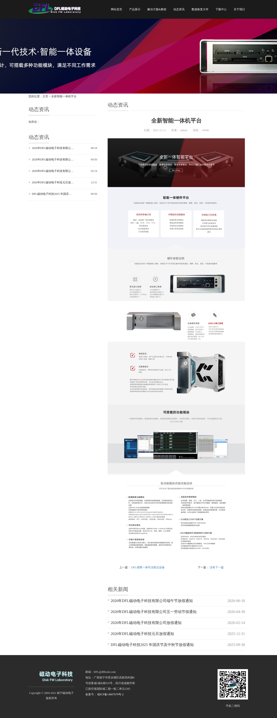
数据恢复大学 (200, 9)
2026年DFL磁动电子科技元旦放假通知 (53, 182)
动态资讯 (179, 9)
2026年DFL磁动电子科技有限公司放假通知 (53, 171)
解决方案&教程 (156, 9)
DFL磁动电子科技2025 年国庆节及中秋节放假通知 (53, 194)
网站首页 (116, 9)
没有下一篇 (217, 567)
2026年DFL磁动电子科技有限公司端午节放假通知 (53, 148)
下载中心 (221, 9)
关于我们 (239, 9)
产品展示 (134, 9)
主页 (45, 96)
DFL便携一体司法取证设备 (148, 567)
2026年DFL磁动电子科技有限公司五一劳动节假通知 (53, 159)
